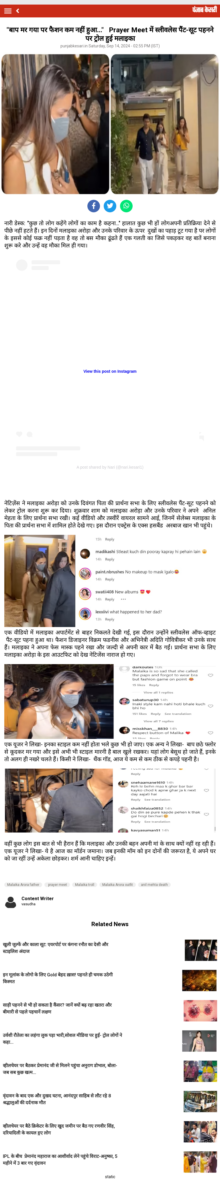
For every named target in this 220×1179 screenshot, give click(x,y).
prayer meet (57, 885)
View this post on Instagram (110, 371)
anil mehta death (154, 885)
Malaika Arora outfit (117, 885)
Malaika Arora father (23, 885)
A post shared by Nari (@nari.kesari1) (110, 467)
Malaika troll (84, 885)
